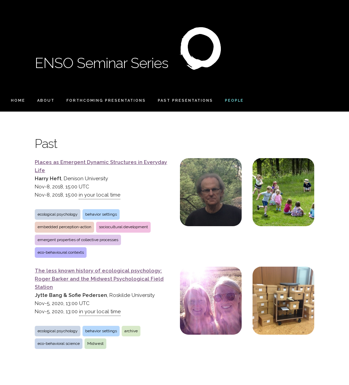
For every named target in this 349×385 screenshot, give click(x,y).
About (46, 100)
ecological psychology (57, 214)
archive (131, 331)
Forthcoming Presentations (106, 100)
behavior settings (101, 214)
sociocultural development (123, 226)
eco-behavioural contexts (60, 252)
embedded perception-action (64, 226)
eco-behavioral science (58, 343)
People (234, 100)
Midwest (95, 343)
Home (18, 100)
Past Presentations (185, 100)
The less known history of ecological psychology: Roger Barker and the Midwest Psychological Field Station (99, 279)
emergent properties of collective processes (77, 239)
